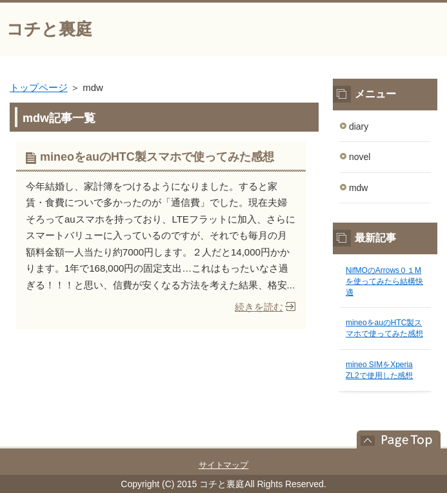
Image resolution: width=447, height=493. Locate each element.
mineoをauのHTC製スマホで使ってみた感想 (157, 156)
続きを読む (259, 306)
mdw (358, 188)
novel (359, 157)
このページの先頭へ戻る (392, 439)
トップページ (39, 87)
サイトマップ (224, 465)
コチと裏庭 (49, 29)
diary (358, 126)
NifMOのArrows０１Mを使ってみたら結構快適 (384, 281)
